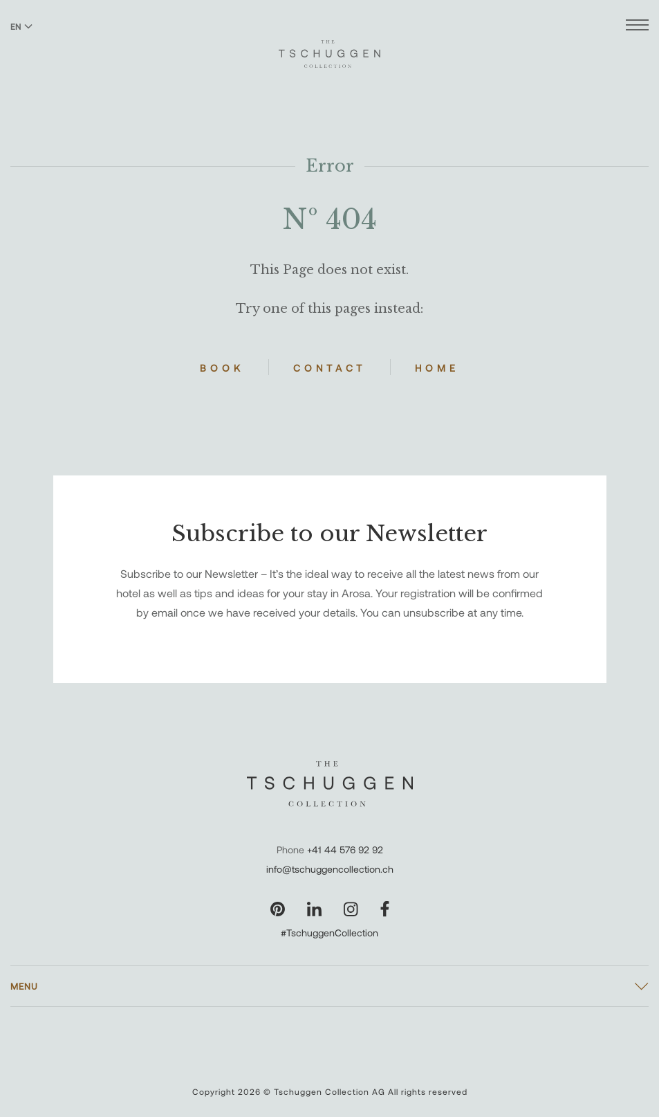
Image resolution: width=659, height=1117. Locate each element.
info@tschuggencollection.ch (329, 869)
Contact (329, 368)
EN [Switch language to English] (21, 26)
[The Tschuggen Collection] (329, 47)
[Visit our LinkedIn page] (314, 909)
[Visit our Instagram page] (351, 909)
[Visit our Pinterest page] (277, 909)
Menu (24, 986)
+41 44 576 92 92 (345, 849)
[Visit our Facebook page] (384, 909)
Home (437, 368)
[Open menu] (637, 26)
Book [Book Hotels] (222, 368)
